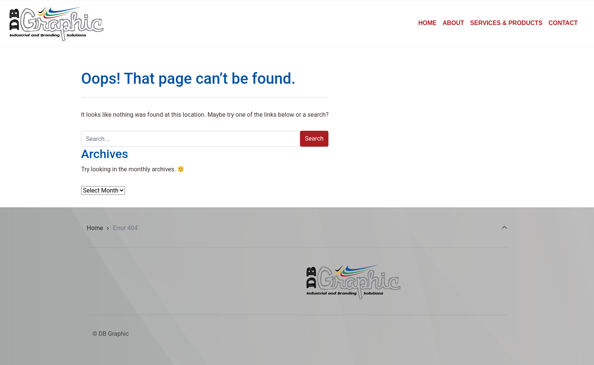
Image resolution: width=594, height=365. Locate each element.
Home (95, 228)
